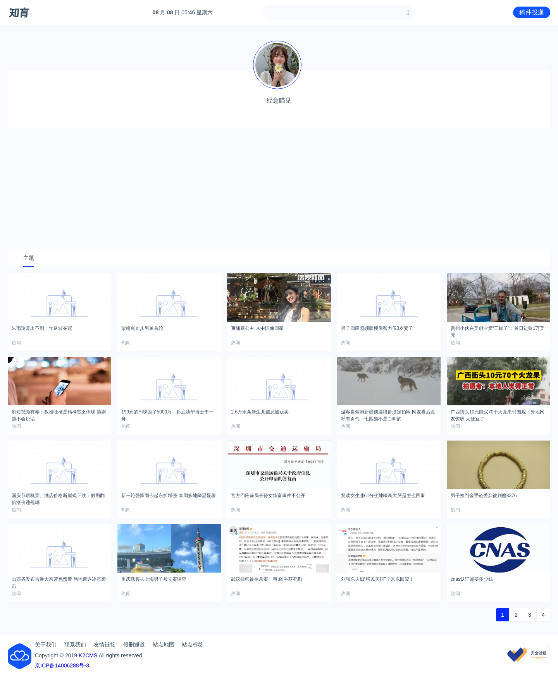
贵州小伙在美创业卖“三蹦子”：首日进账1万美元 (498, 331)
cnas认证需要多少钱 (472, 579)
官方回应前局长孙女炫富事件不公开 (268, 495)
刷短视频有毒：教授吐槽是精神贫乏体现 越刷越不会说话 (59, 414)
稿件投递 (531, 12)
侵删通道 (134, 644)
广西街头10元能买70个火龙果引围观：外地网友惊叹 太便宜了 (498, 414)
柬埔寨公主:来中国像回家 (257, 328)
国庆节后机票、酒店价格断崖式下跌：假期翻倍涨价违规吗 (58, 498)
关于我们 (46, 644)
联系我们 (75, 644)
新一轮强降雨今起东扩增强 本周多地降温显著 (168, 495)
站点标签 (192, 644)
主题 (28, 258)
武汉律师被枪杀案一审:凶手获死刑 (266, 579)
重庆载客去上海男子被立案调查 (153, 579)
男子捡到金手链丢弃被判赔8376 (484, 495)
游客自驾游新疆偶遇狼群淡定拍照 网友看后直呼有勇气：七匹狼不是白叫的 (388, 414)
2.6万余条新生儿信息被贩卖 (260, 412)
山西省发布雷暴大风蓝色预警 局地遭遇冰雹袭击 (59, 581)
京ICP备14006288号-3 (62, 665)
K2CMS (88, 655)
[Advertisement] (279, 188)
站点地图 (163, 644)
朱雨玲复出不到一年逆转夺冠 (42, 328)
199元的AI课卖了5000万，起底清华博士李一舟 (167, 414)
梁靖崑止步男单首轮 (142, 328)
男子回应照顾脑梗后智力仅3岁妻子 (377, 328)
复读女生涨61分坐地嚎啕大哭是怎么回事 (383, 495)
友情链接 (104, 644)
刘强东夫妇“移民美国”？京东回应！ (377, 579)
